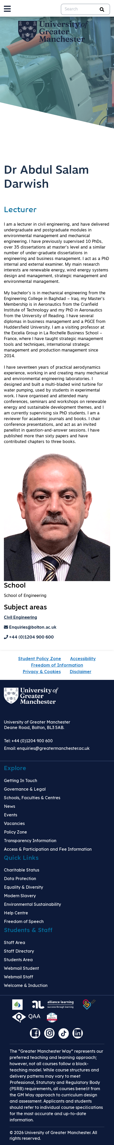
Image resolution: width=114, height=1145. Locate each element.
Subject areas (25, 607)
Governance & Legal (25, 789)
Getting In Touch (20, 780)
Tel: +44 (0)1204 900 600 (28, 740)
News (9, 806)
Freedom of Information (57, 665)
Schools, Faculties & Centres (32, 797)
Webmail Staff (18, 976)
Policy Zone (15, 832)
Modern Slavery (20, 895)
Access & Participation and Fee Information (48, 849)
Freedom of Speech (24, 921)
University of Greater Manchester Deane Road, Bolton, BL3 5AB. (37, 724)
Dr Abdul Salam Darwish (46, 178)
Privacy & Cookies (42, 671)
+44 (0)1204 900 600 (29, 637)
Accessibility (83, 658)
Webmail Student (21, 968)
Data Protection (20, 878)
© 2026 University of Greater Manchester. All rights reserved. (53, 1135)
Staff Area (14, 942)
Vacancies (14, 823)
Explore (15, 768)
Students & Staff (28, 930)
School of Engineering (25, 596)
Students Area (18, 959)
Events (10, 814)
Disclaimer (80, 671)
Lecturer (20, 210)
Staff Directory (19, 951)
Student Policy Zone (39, 658)
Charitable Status (21, 870)
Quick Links (21, 858)
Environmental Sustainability (32, 904)
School (15, 585)
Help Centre (16, 912)
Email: (47, 748)
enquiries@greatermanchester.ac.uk (53, 748)
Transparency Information (30, 840)
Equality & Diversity (23, 887)
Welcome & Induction (26, 985)
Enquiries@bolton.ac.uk (30, 628)
